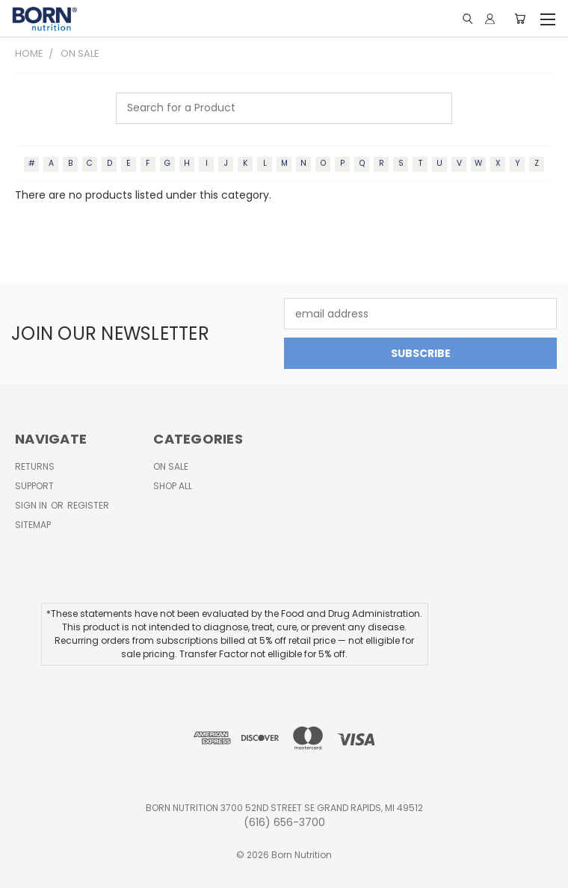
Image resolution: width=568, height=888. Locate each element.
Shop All (172, 485)
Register (88, 505)
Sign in (32, 505)
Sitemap (33, 524)
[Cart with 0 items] (520, 18)
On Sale (170, 466)
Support (34, 485)
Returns (35, 466)
